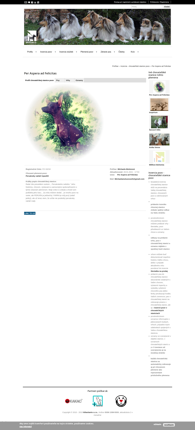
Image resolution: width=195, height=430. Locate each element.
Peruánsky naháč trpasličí (37, 176)
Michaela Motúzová (126, 169)
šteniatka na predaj (159, 271)
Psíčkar (115, 66)
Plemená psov (87, 52)
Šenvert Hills (154, 130)
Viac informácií (26, 427)
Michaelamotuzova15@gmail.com (129, 179)
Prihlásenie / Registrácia (159, 2)
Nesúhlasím (169, 425)
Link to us (29, 213)
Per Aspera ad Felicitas (161, 66)
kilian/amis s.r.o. (90, 412)
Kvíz (133, 52)
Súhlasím (157, 424)
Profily (30, 52)
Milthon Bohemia (156, 165)
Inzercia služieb (66, 52)
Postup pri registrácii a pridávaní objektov (130, 2)
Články (122, 52)
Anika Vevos (154, 147)
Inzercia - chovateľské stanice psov (135, 66)
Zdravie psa (106, 52)
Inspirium (153, 112)
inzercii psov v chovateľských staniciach (159, 310)
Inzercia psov (46, 52)
